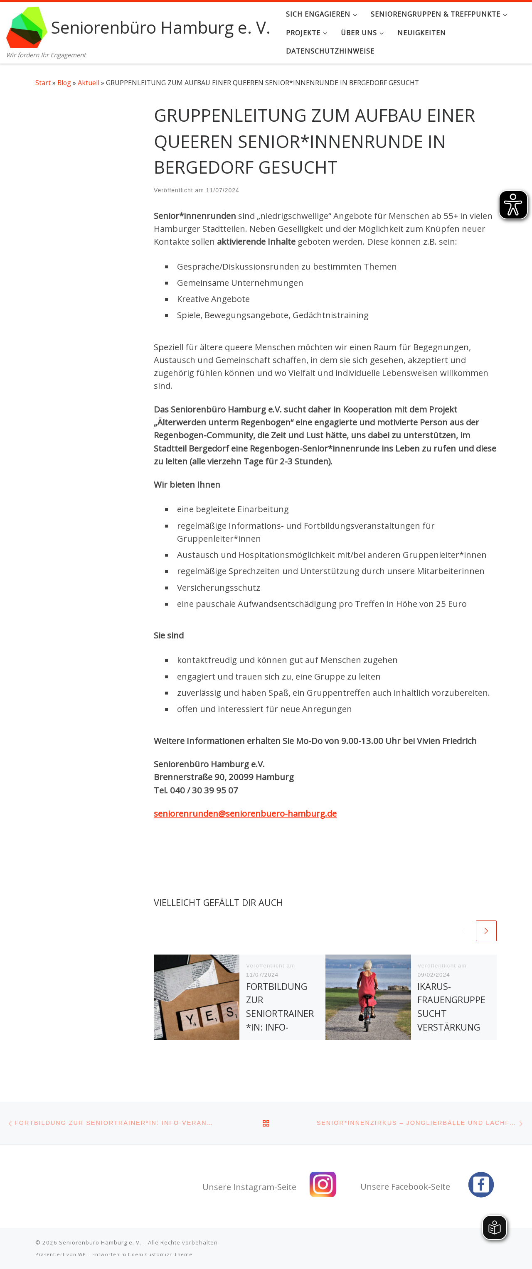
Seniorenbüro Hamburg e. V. (100, 1242)
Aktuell (88, 82)
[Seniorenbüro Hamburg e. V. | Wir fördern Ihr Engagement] (27, 25)
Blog (64, 82)
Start (43, 82)
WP (82, 1254)
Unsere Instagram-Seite (249, 1187)
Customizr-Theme (168, 1254)
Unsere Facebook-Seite (405, 1186)
